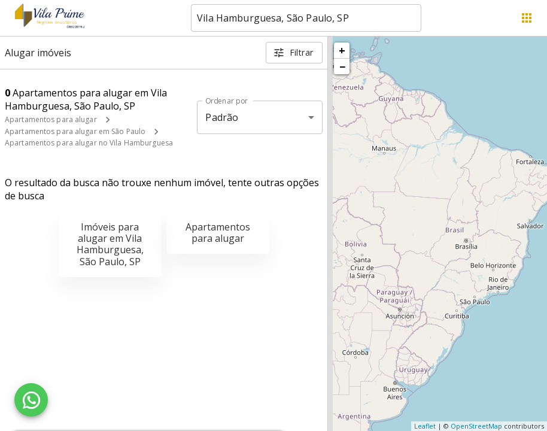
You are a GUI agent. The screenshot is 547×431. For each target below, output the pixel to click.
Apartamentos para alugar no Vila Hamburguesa (89, 143)
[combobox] (306, 18)
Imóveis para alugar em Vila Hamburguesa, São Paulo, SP (110, 244)
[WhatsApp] (31, 400)
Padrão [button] (221, 117)
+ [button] (342, 50)
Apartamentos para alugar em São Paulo (75, 131)
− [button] (342, 66)
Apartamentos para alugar (51, 119)
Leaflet (425, 425)
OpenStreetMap (476, 425)
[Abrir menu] (526, 18)
